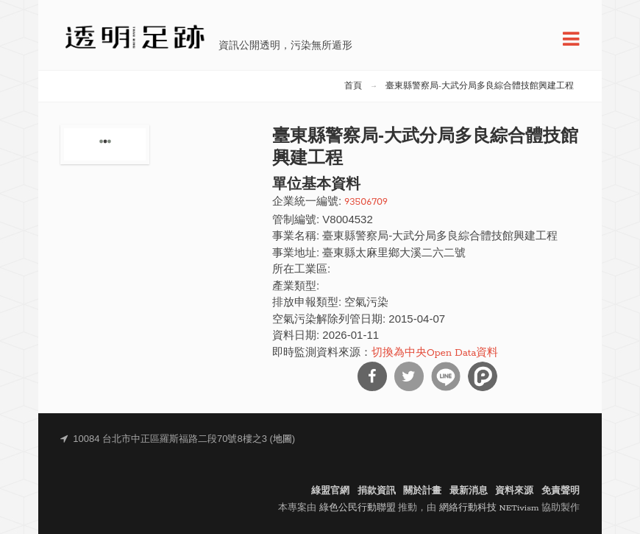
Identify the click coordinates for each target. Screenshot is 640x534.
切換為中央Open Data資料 (434, 353)
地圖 (282, 439)
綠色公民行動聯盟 (357, 507)
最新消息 (468, 490)
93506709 (366, 202)
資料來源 (514, 490)
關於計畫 (422, 490)
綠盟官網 (330, 490)
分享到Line (446, 376)
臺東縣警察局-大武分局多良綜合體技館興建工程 (479, 86)
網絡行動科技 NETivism (489, 507)
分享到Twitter (409, 376)
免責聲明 (560, 490)
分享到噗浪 (482, 376)
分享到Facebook (372, 376)
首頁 (353, 86)
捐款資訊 (377, 490)
